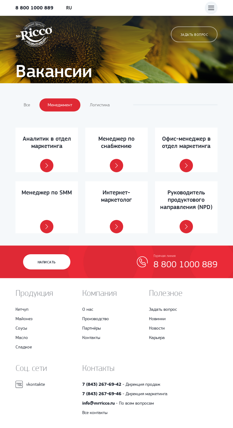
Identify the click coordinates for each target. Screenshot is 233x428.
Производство (95, 318)
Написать (47, 262)
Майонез (23, 318)
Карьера (157, 337)
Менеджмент (60, 105)
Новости (157, 328)
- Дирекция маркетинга (124, 393)
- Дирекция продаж (121, 384)
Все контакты (94, 412)
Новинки (157, 318)
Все (27, 105)
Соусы (21, 328)
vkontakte (30, 384)
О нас (87, 309)
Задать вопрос (194, 35)
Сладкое (23, 347)
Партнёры (91, 328)
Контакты (91, 337)
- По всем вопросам (118, 403)
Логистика (100, 105)
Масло (21, 337)
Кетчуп (22, 309)
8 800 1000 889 (34, 8)
